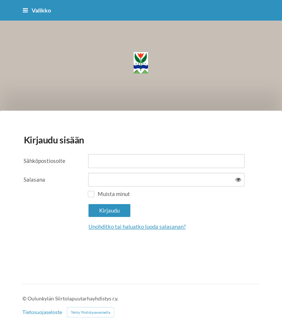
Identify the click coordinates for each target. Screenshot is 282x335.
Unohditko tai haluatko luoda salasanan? (137, 226)
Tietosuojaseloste (42, 312)
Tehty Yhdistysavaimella (90, 312)
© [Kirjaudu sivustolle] (25, 298)
